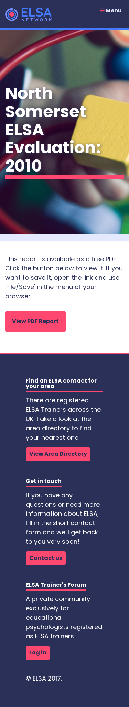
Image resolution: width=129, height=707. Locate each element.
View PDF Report (35, 321)
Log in (37, 652)
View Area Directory (58, 454)
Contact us (45, 558)
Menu (111, 10)
